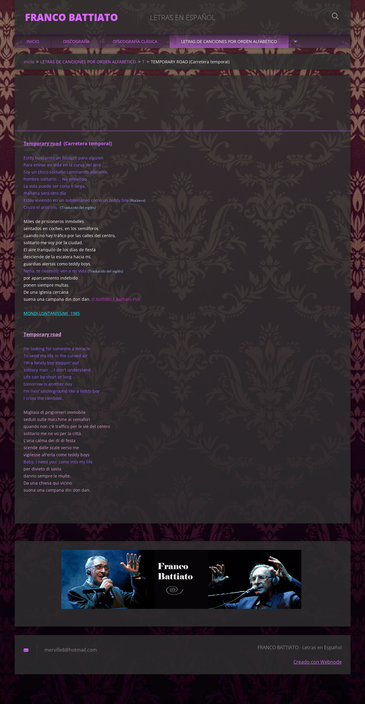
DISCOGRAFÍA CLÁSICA (135, 44)
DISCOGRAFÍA (76, 44)
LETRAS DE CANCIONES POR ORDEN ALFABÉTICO (229, 44)
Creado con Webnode (317, 665)
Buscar (335, 17)
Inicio (33, 44)
